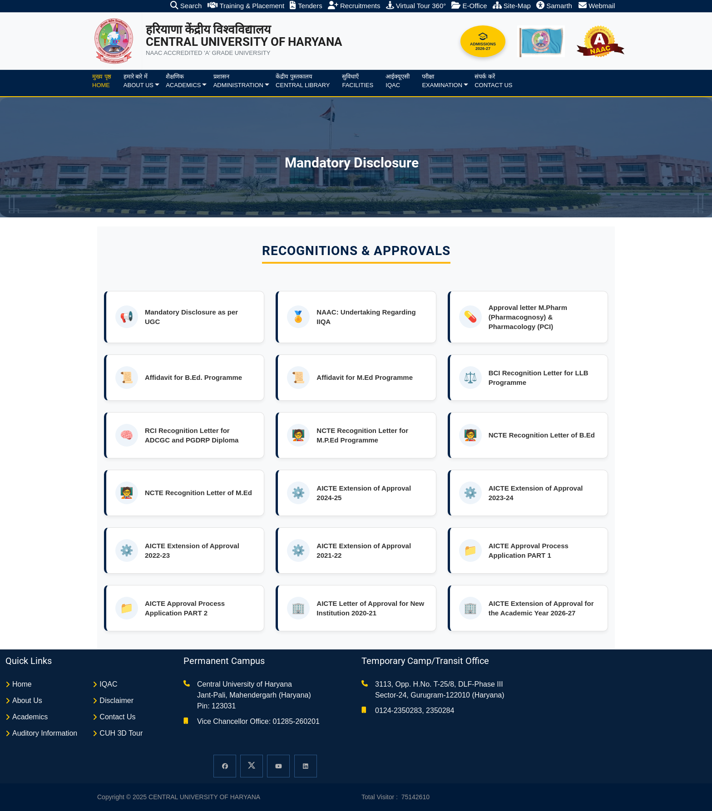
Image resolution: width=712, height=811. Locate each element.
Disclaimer (116, 700)
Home (22, 684)
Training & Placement (246, 6)
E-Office (469, 6)
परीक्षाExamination (442, 81)
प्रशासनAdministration (238, 81)
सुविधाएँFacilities (357, 81)
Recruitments (354, 6)
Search (186, 6)
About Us (27, 700)
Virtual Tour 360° (416, 6)
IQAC (108, 684)
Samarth (554, 6)
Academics (30, 717)
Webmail (596, 6)
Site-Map (512, 6)
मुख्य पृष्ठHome (101, 81)
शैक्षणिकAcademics (183, 81)
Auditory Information (44, 733)
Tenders (306, 6)
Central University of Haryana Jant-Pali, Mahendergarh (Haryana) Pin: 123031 (254, 695)
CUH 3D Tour (121, 733)
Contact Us (117, 717)
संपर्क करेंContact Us (493, 81)
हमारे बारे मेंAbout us (138, 81)
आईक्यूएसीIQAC (398, 81)
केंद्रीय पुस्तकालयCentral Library (303, 81)
